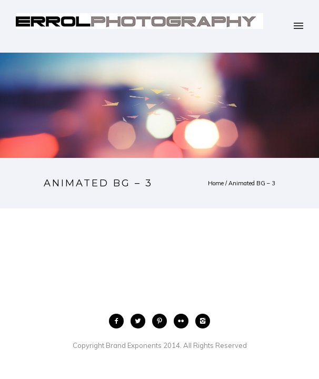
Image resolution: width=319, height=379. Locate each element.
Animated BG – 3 (251, 183)
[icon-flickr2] (184, 321)
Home (216, 183)
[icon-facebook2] (119, 321)
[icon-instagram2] (202, 321)
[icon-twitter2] (141, 321)
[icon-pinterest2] (162, 321)
